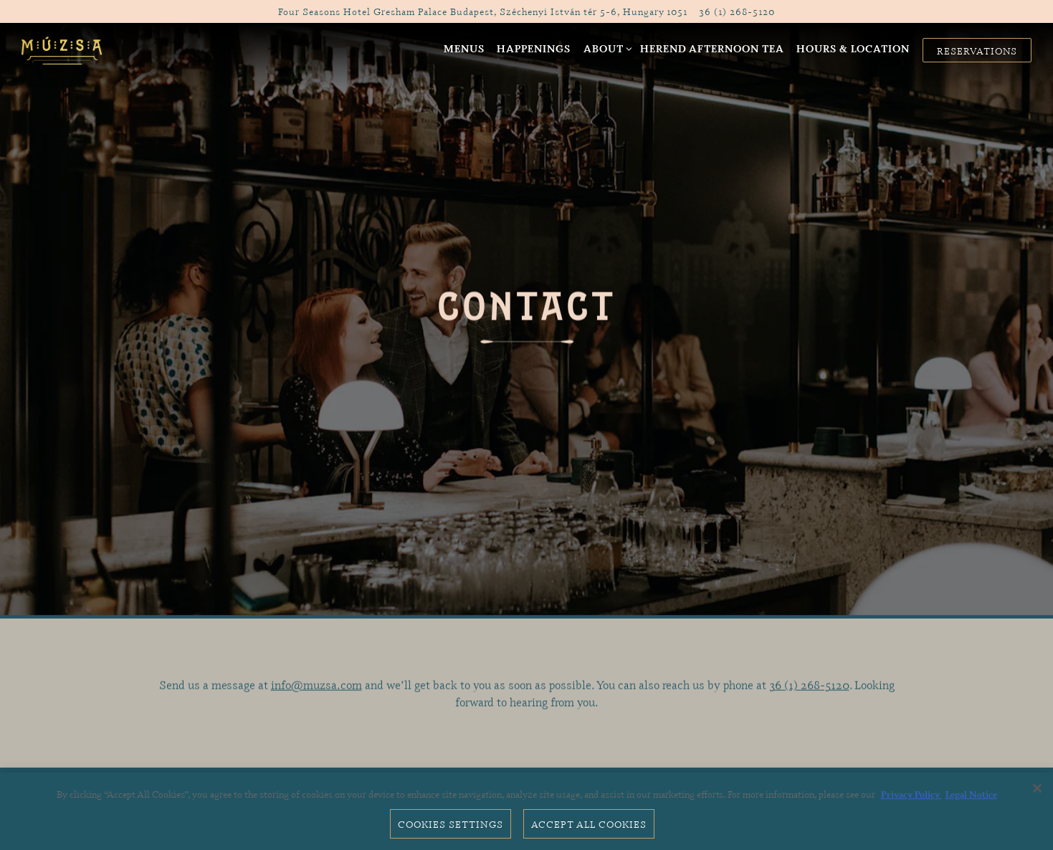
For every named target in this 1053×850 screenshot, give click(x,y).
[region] (526, 811)
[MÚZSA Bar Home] (63, 48)
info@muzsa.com (316, 688)
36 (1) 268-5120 (809, 688)
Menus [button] (464, 48)
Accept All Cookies (589, 824)
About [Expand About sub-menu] (606, 47)
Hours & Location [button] (853, 48)
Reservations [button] (977, 50)
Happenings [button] (534, 48)
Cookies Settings (450, 824)
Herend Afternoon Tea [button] (712, 48)
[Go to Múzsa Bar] (482, 11)
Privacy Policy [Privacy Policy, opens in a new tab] (911, 794)
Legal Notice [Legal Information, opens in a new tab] (971, 794)
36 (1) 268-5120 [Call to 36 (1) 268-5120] (737, 11)
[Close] (1037, 788)
